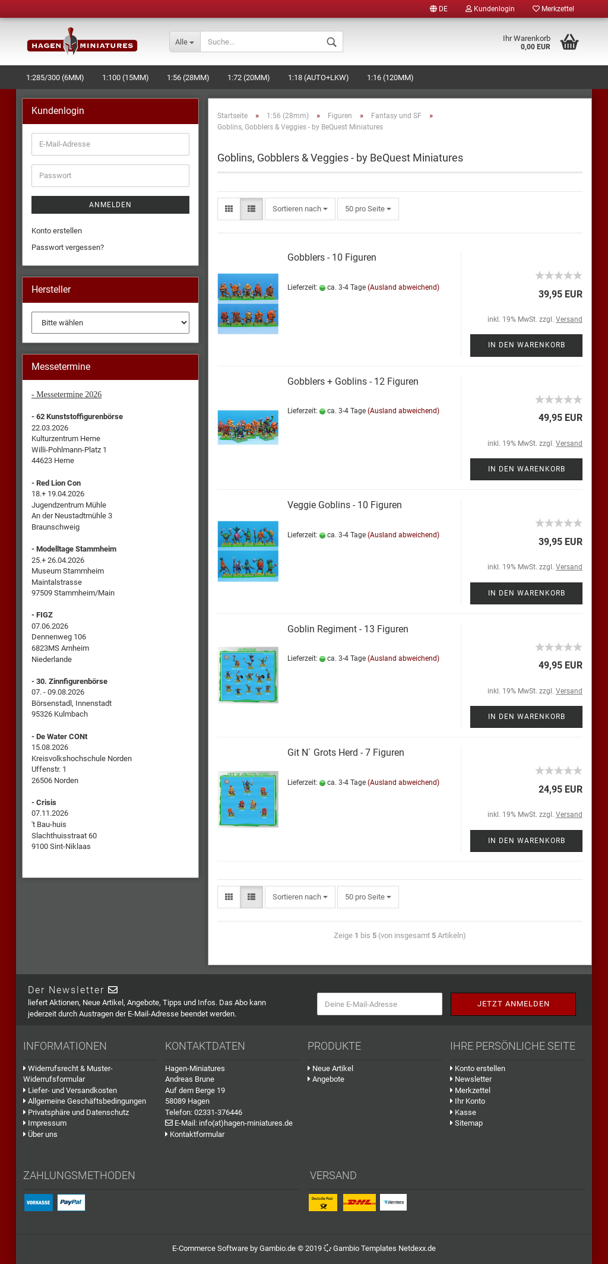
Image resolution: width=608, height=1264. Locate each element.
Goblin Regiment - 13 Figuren (347, 629)
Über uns (40, 1134)
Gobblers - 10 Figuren (331, 257)
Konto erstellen (56, 230)
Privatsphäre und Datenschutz (76, 1112)
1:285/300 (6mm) (55, 77)
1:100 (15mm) (125, 77)
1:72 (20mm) (248, 77)
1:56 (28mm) (188, 77)
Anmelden (110, 205)
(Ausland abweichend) (403, 287)
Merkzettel (553, 9)
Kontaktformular (194, 1134)
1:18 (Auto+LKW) (318, 77)
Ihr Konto (467, 1101)
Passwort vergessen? (67, 247)
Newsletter (471, 1079)
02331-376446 (218, 1112)
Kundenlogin (490, 9)
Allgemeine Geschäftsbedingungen (84, 1101)
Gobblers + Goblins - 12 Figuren (353, 381)
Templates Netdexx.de (398, 1248)
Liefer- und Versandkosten (70, 1090)
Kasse (463, 1112)
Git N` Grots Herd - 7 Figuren (345, 752)
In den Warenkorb (526, 345)
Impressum (44, 1123)
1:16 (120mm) (390, 77)
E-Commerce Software (210, 1248)
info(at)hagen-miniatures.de (246, 1123)
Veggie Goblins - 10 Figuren (344, 505)
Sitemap (466, 1123)
